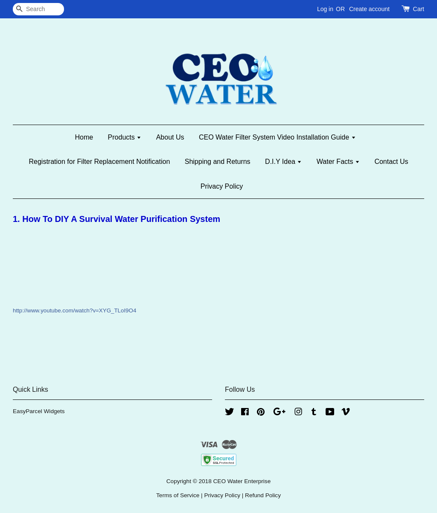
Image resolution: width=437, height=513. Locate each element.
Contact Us (391, 161)
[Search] (38, 9)
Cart (418, 9)
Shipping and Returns (218, 161)
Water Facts (338, 161)
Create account (369, 9)
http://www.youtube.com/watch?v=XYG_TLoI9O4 (74, 310)
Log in (325, 9)
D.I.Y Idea (283, 161)
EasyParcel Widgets (39, 411)
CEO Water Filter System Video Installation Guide (277, 137)
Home (84, 137)
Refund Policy (263, 495)
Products (125, 137)
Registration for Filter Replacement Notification (99, 161)
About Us (170, 137)
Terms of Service (177, 495)
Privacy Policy (222, 186)
